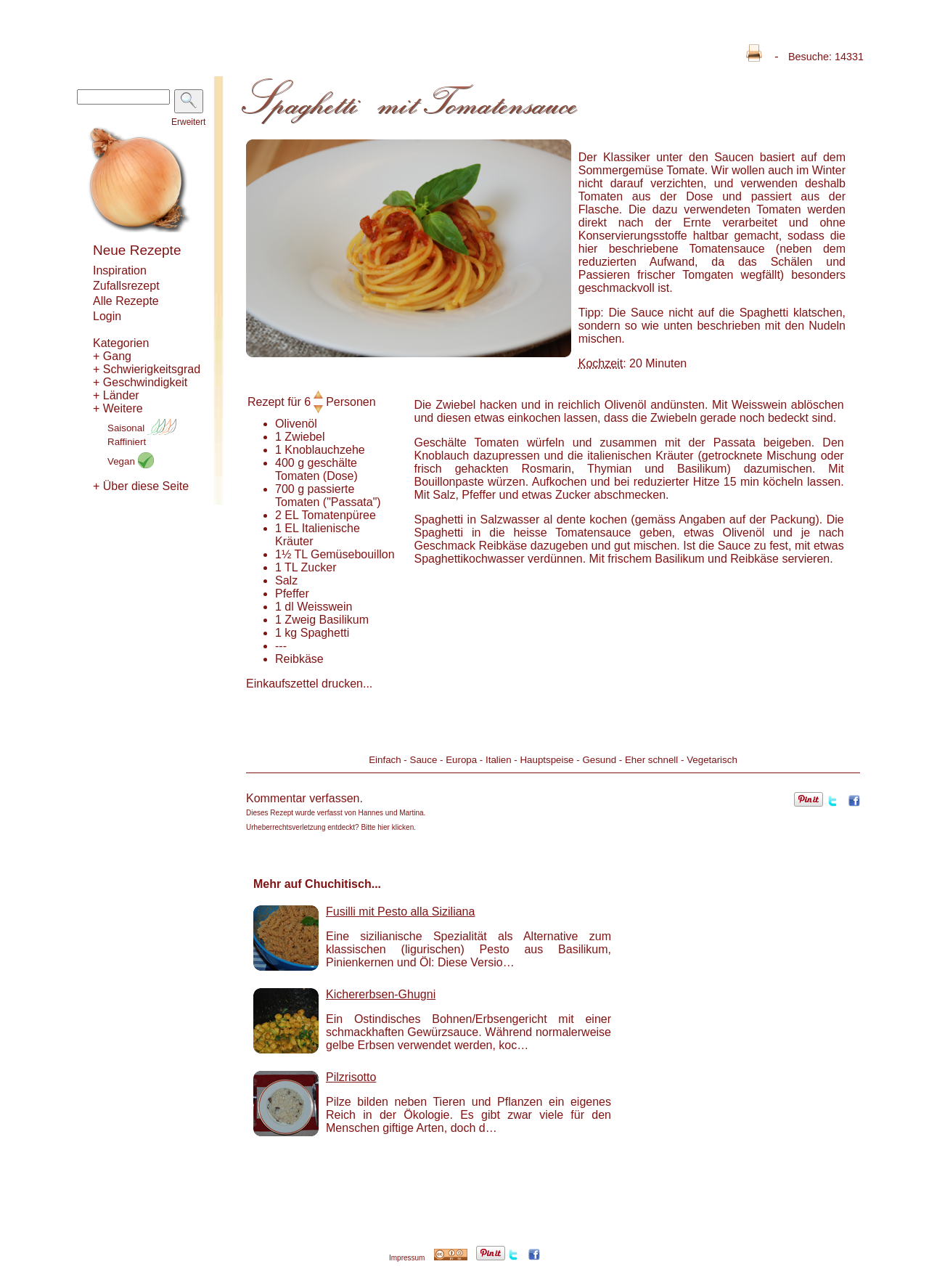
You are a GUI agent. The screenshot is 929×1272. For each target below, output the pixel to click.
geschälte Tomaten (316, 469)
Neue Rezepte (137, 250)
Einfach (385, 759)
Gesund (599, 759)
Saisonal (141, 428)
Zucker (319, 567)
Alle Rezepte (126, 301)
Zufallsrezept (126, 286)
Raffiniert (126, 441)
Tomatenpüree (339, 515)
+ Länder (116, 395)
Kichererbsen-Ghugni (380, 994)
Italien (499, 759)
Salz (286, 580)
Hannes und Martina (391, 813)
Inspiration (120, 270)
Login (107, 316)
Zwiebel (304, 437)
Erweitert (188, 122)
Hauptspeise (546, 759)
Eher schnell (651, 759)
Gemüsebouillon (353, 554)
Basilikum (344, 619)
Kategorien (121, 343)
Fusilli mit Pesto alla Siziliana (400, 911)
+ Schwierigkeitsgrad (146, 369)
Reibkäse (299, 659)
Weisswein (324, 606)
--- (281, 646)
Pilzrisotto (351, 1077)
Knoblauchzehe (324, 450)
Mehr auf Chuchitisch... (317, 884)
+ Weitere (118, 408)
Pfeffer (292, 593)
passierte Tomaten (314, 495)
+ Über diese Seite (141, 486)
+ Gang (112, 356)
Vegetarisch (712, 759)
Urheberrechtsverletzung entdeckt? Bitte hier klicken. (331, 827)
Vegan (130, 461)
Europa (461, 759)
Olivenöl (296, 423)
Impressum (407, 1258)
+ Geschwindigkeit (140, 382)
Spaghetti (325, 633)
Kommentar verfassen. (304, 798)
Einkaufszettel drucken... (309, 683)
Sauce (424, 759)
